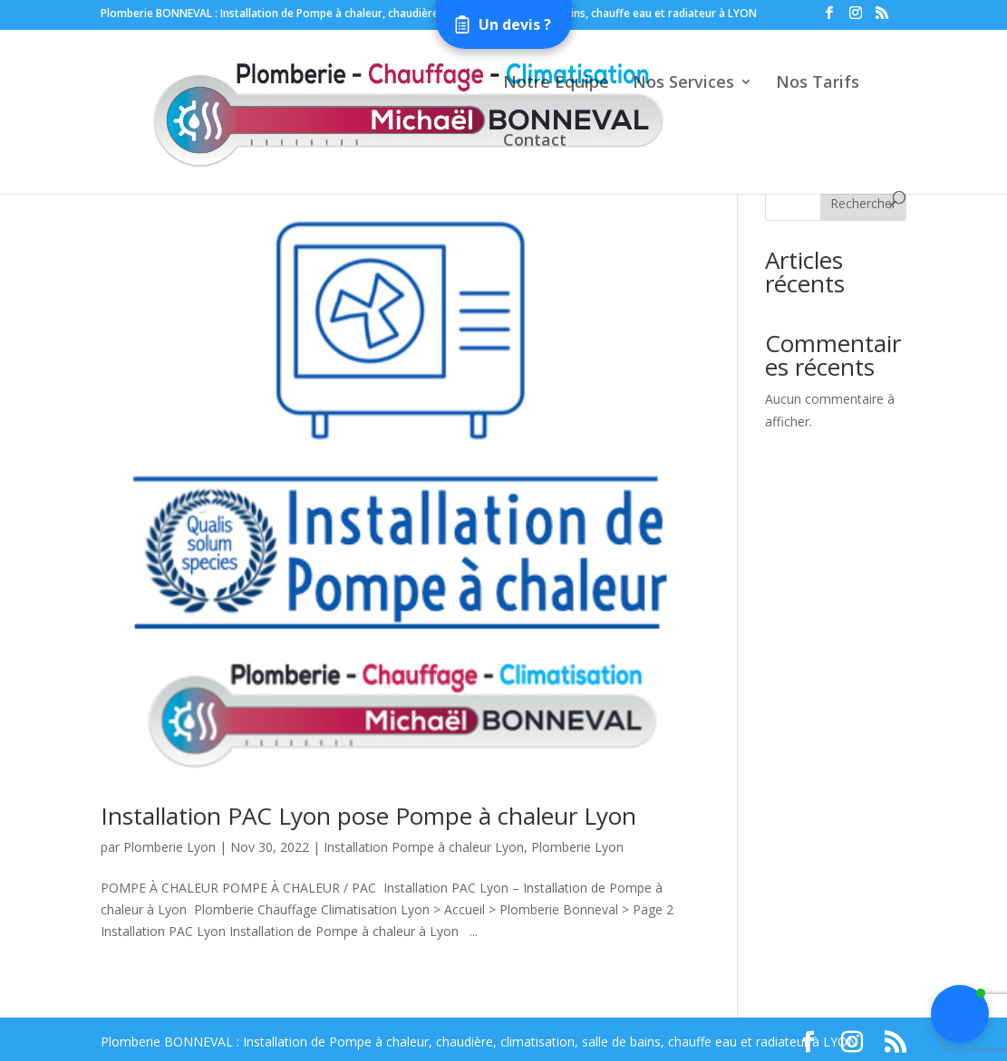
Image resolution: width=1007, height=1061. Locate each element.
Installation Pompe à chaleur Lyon (424, 846)
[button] (960, 1014)
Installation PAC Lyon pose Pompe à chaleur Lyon (368, 815)
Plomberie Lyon (169, 846)
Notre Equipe (556, 83)
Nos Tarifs (817, 83)
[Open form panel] (504, 24)
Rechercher (863, 203)
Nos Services (683, 83)
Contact (534, 141)
